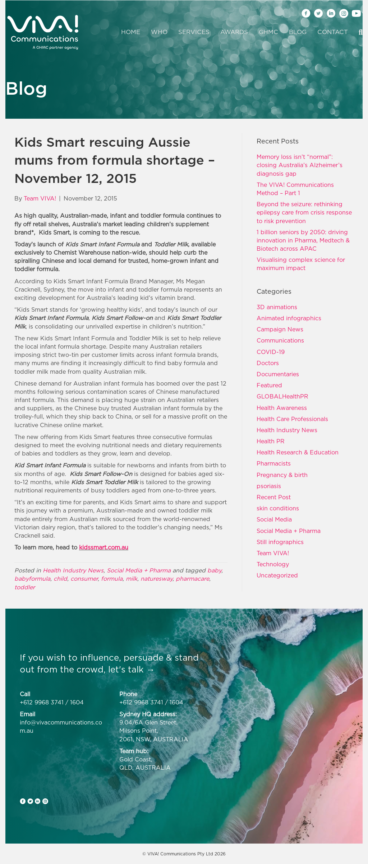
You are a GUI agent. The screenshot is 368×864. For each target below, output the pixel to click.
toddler (24, 587)
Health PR (271, 441)
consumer (84, 578)
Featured (269, 385)
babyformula (32, 578)
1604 (77, 702)
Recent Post (274, 497)
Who (159, 32)
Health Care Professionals (292, 419)
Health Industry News (73, 570)
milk (131, 578)
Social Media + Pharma (139, 570)
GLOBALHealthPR (282, 396)
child (60, 578)
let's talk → (131, 669)
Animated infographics (289, 318)
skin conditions (278, 508)
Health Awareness (282, 408)
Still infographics (280, 542)
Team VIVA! (273, 553)
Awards (234, 32)
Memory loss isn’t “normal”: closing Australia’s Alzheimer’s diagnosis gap (299, 165)
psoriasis (269, 486)
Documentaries (278, 374)
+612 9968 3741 (42, 702)
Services (194, 32)
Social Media (274, 519)
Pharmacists (274, 463)
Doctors (268, 363)
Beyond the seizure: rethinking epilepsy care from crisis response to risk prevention (304, 212)
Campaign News (280, 329)
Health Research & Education (298, 452)
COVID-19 (271, 352)
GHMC (268, 32)
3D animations (277, 307)
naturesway (156, 578)
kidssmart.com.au (103, 547)
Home (130, 32)
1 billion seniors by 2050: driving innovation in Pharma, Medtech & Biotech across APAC (303, 240)
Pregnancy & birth (282, 475)
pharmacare (192, 578)
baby (214, 570)
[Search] (358, 32)
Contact (332, 32)
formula (112, 578)
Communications (280, 340)
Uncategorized (277, 575)
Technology (273, 564)
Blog (298, 32)
